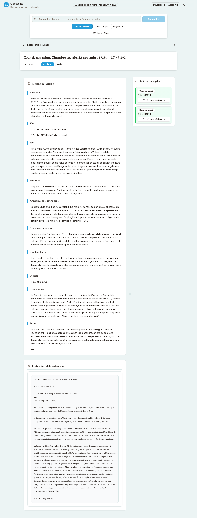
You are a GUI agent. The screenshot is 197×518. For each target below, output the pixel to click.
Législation (118, 26)
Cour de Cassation (82, 26)
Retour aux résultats (35, 44)
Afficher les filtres (98, 33)
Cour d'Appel (102, 26)
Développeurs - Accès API (165, 5)
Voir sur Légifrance (154, 100)
